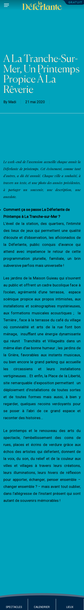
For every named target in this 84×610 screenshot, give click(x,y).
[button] (6, 5)
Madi (12, 102)
